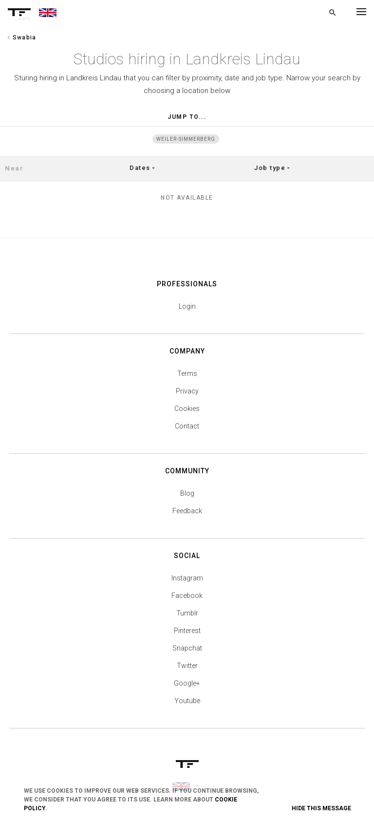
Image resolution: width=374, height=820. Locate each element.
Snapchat (187, 648)
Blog (187, 493)
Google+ (187, 683)
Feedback (187, 511)
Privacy (187, 391)
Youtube (187, 701)
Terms (187, 373)
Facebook (187, 595)
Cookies (187, 408)
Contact (187, 426)
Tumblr (187, 613)
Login (187, 306)
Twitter (187, 666)
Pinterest (187, 630)
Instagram (187, 578)
